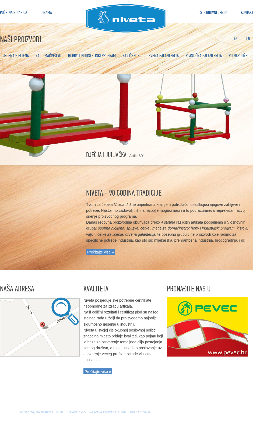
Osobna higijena (16, 56)
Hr (223, 38)
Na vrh (126, 394)
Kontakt (247, 12)
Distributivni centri (212, 12)
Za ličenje (131, 56)
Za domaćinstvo (48, 56)
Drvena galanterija (162, 56)
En (236, 38)
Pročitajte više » (100, 252)
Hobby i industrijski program (92, 56)
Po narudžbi (238, 56)
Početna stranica (13, 12)
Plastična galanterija (204, 56)
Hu (248, 38)
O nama (46, 12)
